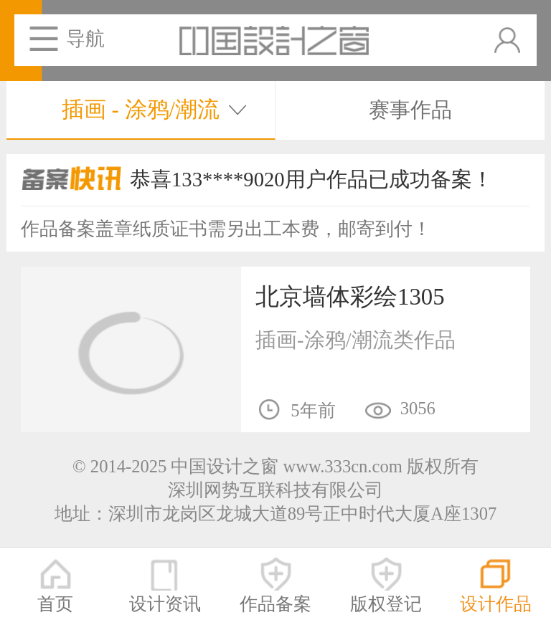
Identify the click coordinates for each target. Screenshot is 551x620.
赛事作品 (410, 109)
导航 (85, 38)
